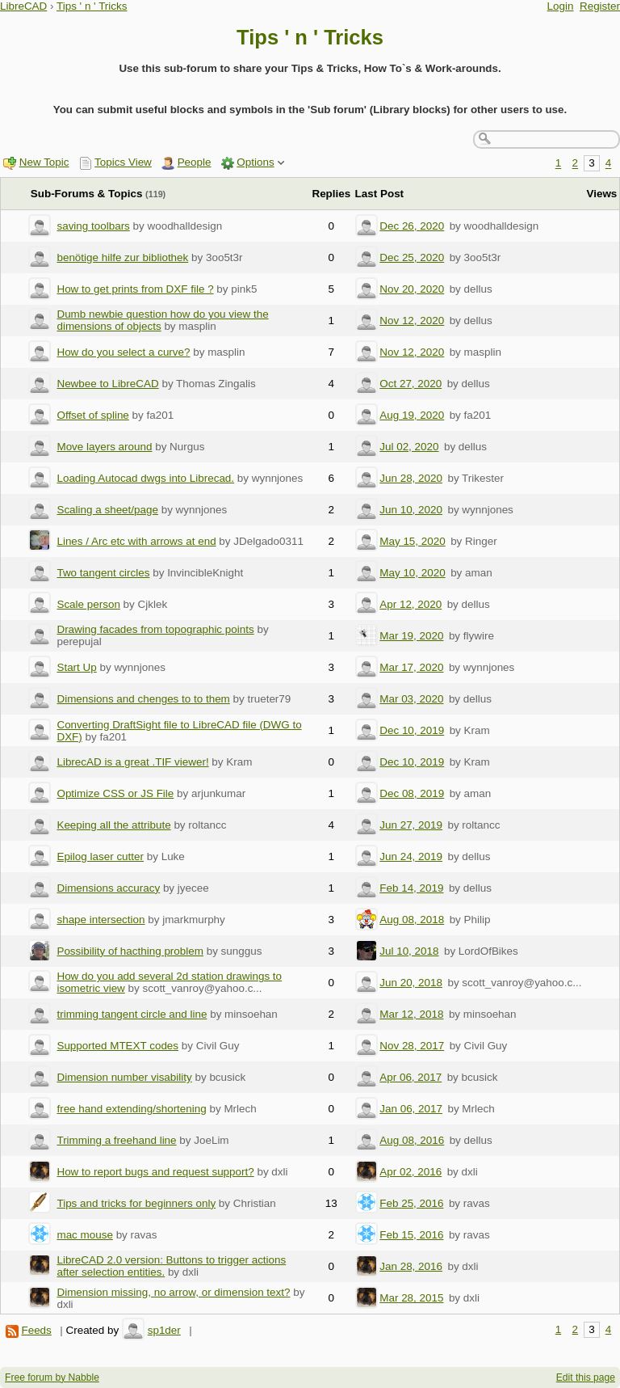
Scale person (88, 604)
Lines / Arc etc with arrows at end (136, 541)
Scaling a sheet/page (107, 510)
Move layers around (104, 447)
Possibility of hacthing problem (130, 951)
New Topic (44, 162)
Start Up (76, 667)
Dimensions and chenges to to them (143, 699)
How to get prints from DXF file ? (135, 289)
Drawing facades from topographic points (155, 629)
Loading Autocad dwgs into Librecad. (145, 478)
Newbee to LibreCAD (107, 384)
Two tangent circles (103, 573)
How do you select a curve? (123, 352)
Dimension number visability (124, 1077)
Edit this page (585, 1377)
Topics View (123, 162)
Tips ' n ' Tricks (92, 6)
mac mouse (84, 1235)
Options (255, 162)
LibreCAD (23, 6)
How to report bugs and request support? (155, 1172)
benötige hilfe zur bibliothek (122, 257)
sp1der (164, 1330)
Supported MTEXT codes (117, 1046)
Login (560, 6)
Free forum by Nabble (52, 1377)
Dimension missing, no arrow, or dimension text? (173, 1292)
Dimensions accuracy (108, 888)
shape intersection (101, 919)
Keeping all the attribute (113, 825)
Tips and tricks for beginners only (136, 1203)
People (195, 162)
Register (600, 6)
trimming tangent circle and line (132, 1014)
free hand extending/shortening (131, 1109)
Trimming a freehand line (116, 1140)
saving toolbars (93, 226)
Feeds (36, 1330)
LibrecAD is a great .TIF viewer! (132, 762)
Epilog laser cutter (100, 856)
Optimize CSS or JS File (115, 793)
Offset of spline (92, 415)
